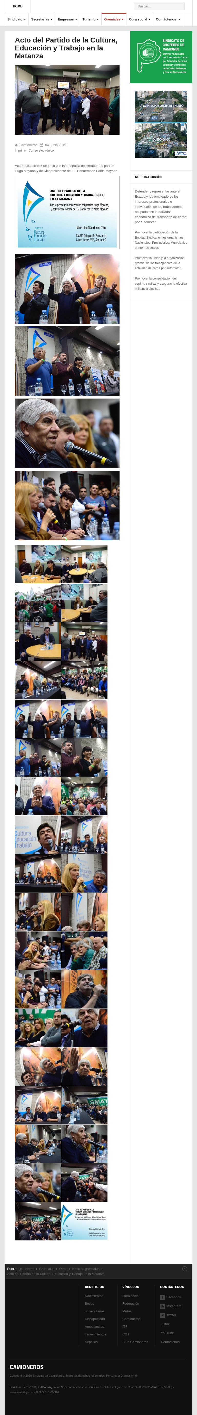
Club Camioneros (135, 1342)
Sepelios (91, 1342)
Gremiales (114, 19)
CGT (125, 1334)
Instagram (170, 1306)
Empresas (67, 19)
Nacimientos (94, 1296)
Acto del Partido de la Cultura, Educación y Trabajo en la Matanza (66, 48)
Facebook (170, 1297)
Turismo (91, 19)
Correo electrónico (41, 150)
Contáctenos (168, 19)
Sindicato (16, 19)
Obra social (140, 19)
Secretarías (42, 19)
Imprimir (20, 150)
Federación (130, 1303)
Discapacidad (95, 1319)
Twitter (168, 1315)
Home (29, 1269)
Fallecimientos (95, 1334)
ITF (124, 1326)
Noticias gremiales (86, 1269)
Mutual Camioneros (131, 1315)
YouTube (167, 1333)
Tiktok (165, 1324)
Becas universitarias (95, 1307)
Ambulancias (94, 1326)
